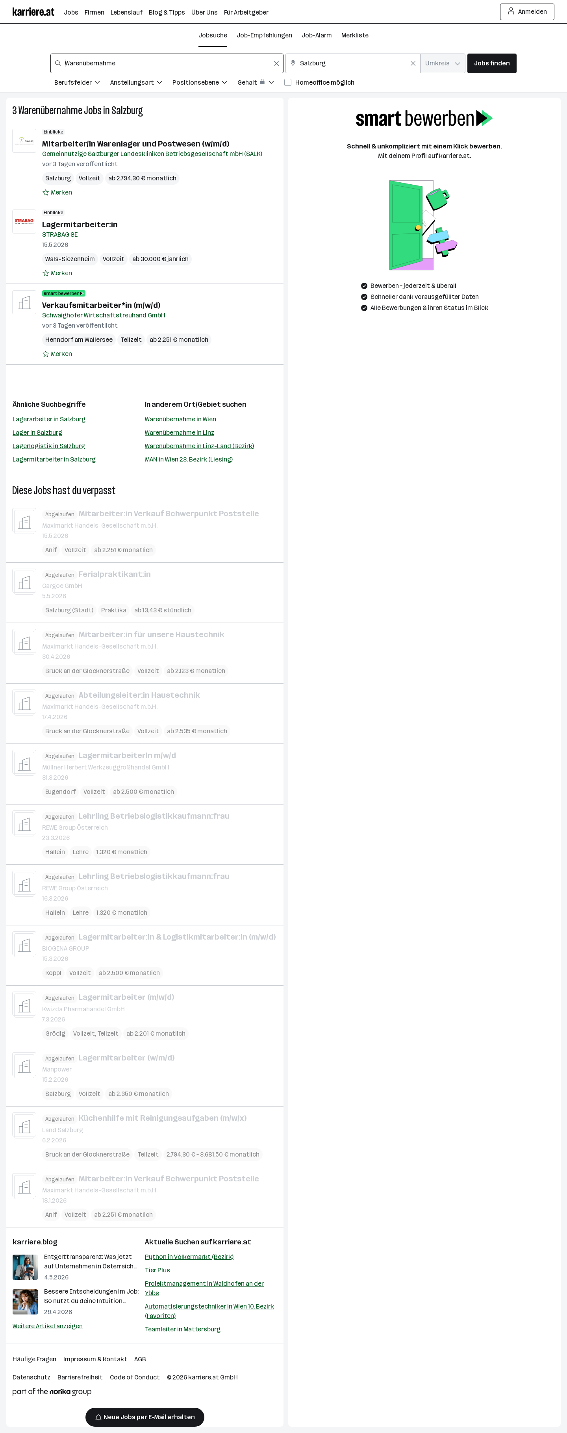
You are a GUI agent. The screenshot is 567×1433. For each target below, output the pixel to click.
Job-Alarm (317, 35)
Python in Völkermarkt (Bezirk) (189, 1257)
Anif (51, 549)
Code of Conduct (135, 1377)
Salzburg (127, 110)
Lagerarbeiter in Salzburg (49, 419)
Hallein (55, 852)
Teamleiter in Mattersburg (182, 1329)
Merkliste (355, 35)
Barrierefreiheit (80, 1377)
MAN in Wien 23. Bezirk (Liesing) (189, 459)
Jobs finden (492, 63)
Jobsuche (212, 35)
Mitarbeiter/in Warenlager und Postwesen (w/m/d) (135, 143)
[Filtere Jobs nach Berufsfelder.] (82, 84)
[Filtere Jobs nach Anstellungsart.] (141, 84)
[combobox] (167, 63)
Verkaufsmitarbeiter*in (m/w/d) (101, 305)
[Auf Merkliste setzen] (57, 192)
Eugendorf (60, 791)
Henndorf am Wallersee (79, 339)
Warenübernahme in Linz (179, 432)
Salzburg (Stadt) (69, 610)
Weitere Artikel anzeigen (48, 1326)
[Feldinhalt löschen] (276, 63)
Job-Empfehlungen (264, 35)
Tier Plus (157, 1270)
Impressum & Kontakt (95, 1359)
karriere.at (232, 1242)
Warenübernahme (50, 110)
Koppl (53, 973)
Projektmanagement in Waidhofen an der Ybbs (204, 1288)
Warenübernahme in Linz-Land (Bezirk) (199, 446)
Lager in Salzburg (37, 432)
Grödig (55, 1033)
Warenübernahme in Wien (180, 419)
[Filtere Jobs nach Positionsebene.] (204, 84)
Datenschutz (31, 1377)
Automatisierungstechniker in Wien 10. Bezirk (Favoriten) (209, 1311)
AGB (140, 1359)
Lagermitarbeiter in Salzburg (54, 459)
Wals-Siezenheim (70, 259)
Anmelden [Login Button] (527, 12)
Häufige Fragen (34, 1359)
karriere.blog (35, 1242)
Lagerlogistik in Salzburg (49, 446)
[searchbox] (167, 63)
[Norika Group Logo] (52, 1393)
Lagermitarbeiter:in (80, 224)
